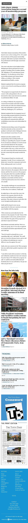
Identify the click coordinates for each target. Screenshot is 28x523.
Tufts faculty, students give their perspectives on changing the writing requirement (12, 370)
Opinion (3, 479)
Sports (3, 481)
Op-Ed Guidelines (20, 481)
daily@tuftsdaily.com (14, 509)
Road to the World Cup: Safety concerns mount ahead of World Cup (13, 379)
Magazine (4, 486)
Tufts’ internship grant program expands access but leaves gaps (13, 358)
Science (3, 485)
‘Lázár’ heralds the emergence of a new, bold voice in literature (13, 386)
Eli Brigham (5, 321)
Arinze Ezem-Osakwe (19, 373)
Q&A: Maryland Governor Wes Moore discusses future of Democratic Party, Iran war (13, 341)
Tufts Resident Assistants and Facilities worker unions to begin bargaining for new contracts (13, 316)
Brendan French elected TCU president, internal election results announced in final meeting (13, 291)
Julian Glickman (6, 346)
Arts (2, 477)
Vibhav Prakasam (7, 43)
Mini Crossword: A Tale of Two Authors (13, 364)
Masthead (18, 476)
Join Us (17, 483)
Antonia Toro (6, 382)
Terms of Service (20, 490)
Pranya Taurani (6, 360)
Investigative (5, 483)
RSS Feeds (18, 486)
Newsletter (4, 492)
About (17, 474)
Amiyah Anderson (7, 373)
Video (2, 490)
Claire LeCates (6, 388)
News (2, 474)
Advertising (18, 485)
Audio (3, 488)
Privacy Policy (19, 488)
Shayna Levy (5, 296)
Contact (17, 477)
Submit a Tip (19, 479)
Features (3, 476)
